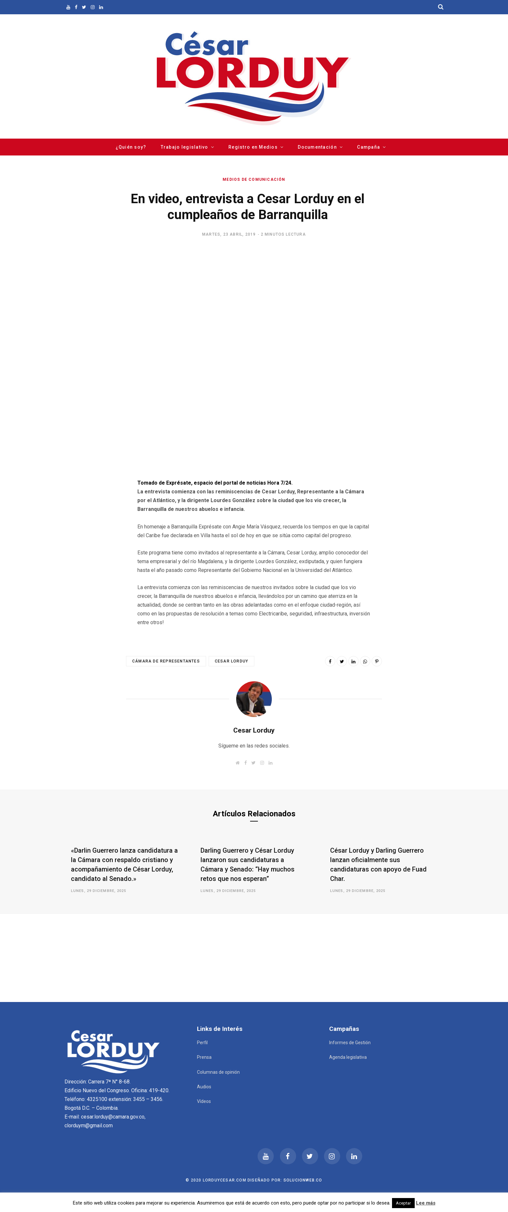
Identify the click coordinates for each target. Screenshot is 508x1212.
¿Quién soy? (131, 147)
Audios (204, 1086)
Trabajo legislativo (184, 147)
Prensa (204, 1057)
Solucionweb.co (302, 1180)
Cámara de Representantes (166, 661)
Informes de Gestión (350, 1042)
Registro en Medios (253, 147)
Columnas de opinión (218, 1072)
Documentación (317, 147)
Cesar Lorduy (231, 661)
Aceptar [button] (403, 1203)
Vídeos (204, 1101)
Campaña (368, 147)
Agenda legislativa (348, 1057)
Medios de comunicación (254, 179)
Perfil (202, 1042)
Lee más (425, 1203)
